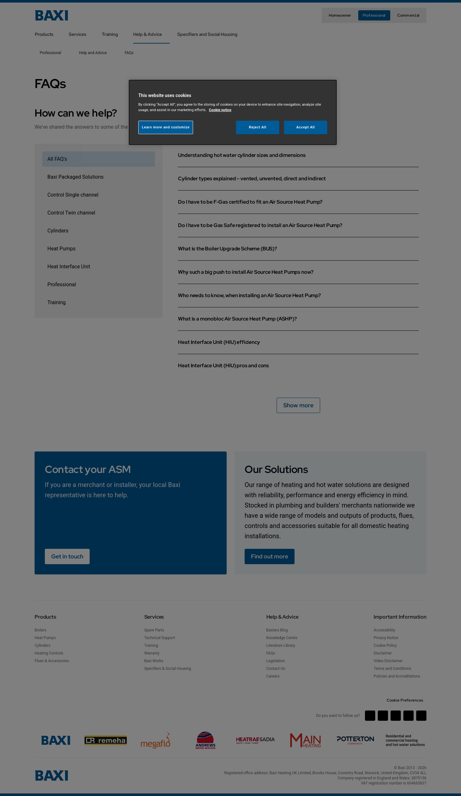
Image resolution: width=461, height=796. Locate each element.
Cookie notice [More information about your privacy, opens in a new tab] (220, 110)
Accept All (305, 127)
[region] (233, 112)
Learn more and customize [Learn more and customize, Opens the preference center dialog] (166, 127)
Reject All (257, 127)
